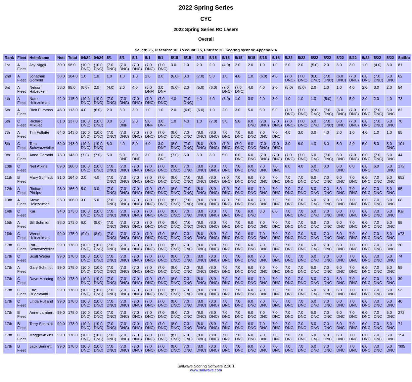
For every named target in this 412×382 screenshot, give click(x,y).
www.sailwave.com (206, 370)
